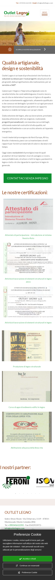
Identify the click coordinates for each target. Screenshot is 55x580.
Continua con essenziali (27, 566)
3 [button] (23, 493)
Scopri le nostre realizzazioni (31, 49)
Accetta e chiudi (27, 559)
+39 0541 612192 (25, 3)
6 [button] (35, 493)
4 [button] (27, 493)
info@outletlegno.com (45, 3)
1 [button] (15, 493)
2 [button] (19, 493)
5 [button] (31, 493)
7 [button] (39, 493)
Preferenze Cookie (27, 572)
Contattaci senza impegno (27, 178)
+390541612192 (16, 525)
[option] (16, 482)
